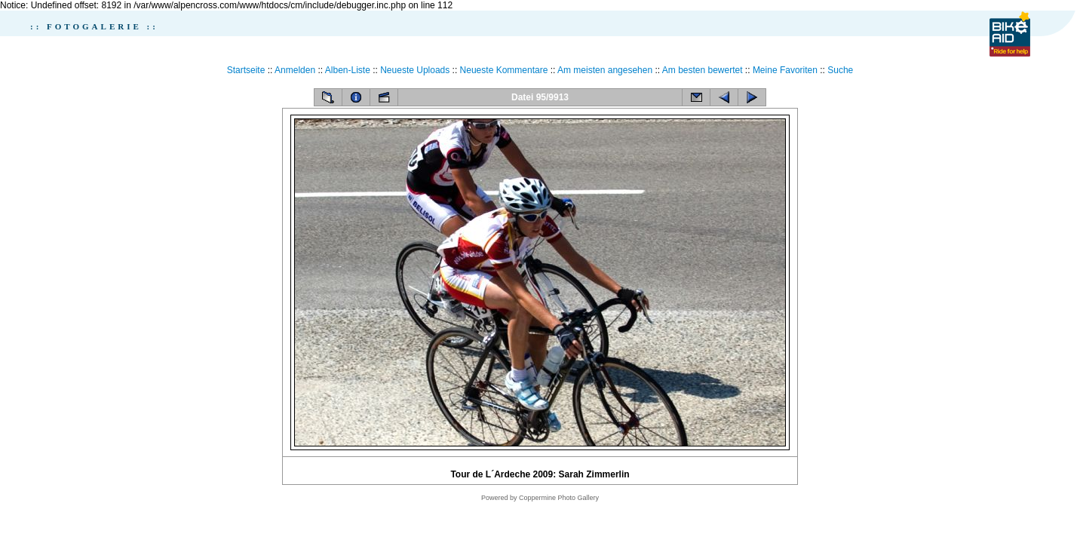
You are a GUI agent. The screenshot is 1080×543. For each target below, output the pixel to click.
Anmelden (295, 70)
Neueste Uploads (414, 70)
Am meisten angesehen (604, 70)
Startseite (246, 70)
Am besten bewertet (702, 70)
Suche (840, 70)
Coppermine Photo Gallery (559, 498)
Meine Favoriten (785, 70)
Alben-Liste (347, 70)
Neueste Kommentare (504, 70)
